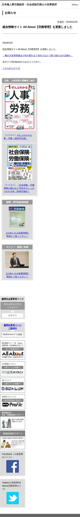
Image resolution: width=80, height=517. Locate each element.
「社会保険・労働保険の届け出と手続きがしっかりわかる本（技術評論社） (19, 188)
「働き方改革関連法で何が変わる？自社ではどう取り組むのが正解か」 (38, 55)
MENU (75, 4)
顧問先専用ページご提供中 (12, 330)
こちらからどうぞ (11, 68)
